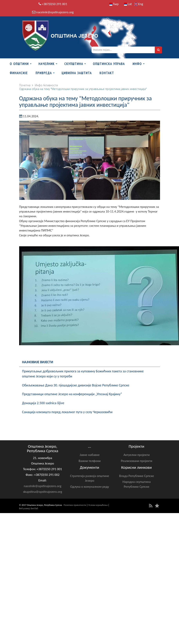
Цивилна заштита (77, 73)
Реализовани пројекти (136, 461)
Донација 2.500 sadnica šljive (43, 403)
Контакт (107, 73)
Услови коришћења (98, 505)
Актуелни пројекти (136, 455)
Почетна (24, 85)
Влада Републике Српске (136, 476)
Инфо (137, 64)
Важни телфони (90, 461)
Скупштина (73, 64)
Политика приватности (75, 505)
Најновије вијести (37, 362)
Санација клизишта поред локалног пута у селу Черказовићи (67, 412)
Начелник (47, 64)
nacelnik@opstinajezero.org (55, 12)
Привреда (44, 73)
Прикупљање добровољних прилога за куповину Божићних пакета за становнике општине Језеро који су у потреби (83, 373)
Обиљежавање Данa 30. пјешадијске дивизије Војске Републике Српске (75, 385)
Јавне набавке (90, 455)
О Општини (19, 64)
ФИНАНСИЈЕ (19, 73)
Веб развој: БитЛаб (28, 508)
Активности (50, 85)
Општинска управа (109, 64)
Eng (138, 4)
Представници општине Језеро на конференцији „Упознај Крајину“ (72, 394)
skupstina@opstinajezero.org (42, 492)
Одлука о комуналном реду (89, 487)
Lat (128, 4)
